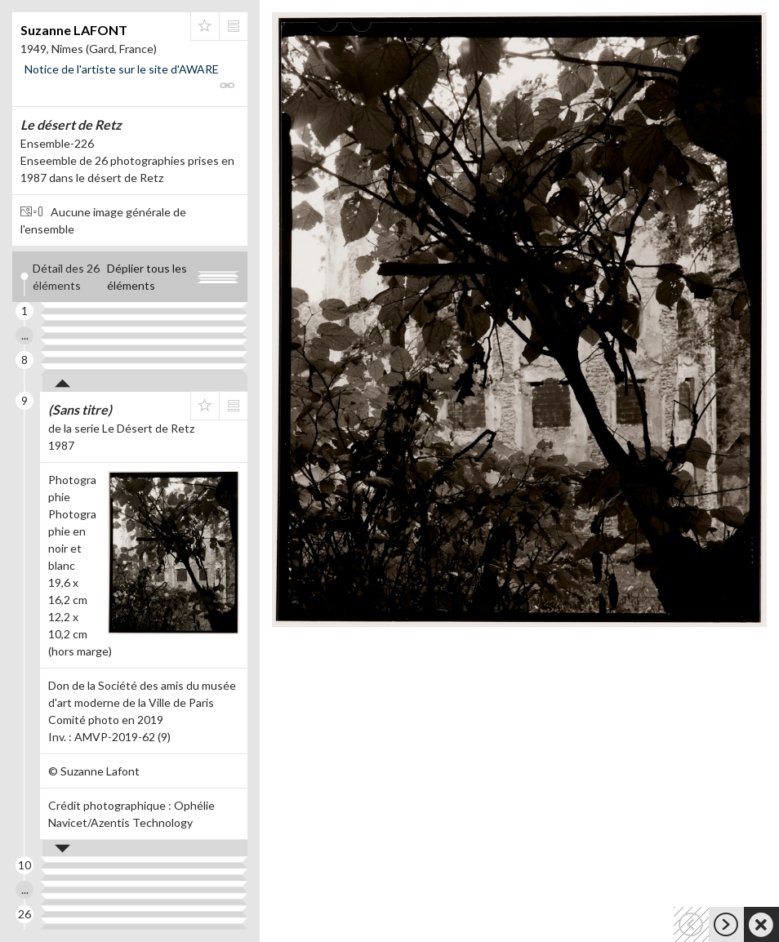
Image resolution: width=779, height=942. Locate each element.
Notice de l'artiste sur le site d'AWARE (121, 69)
